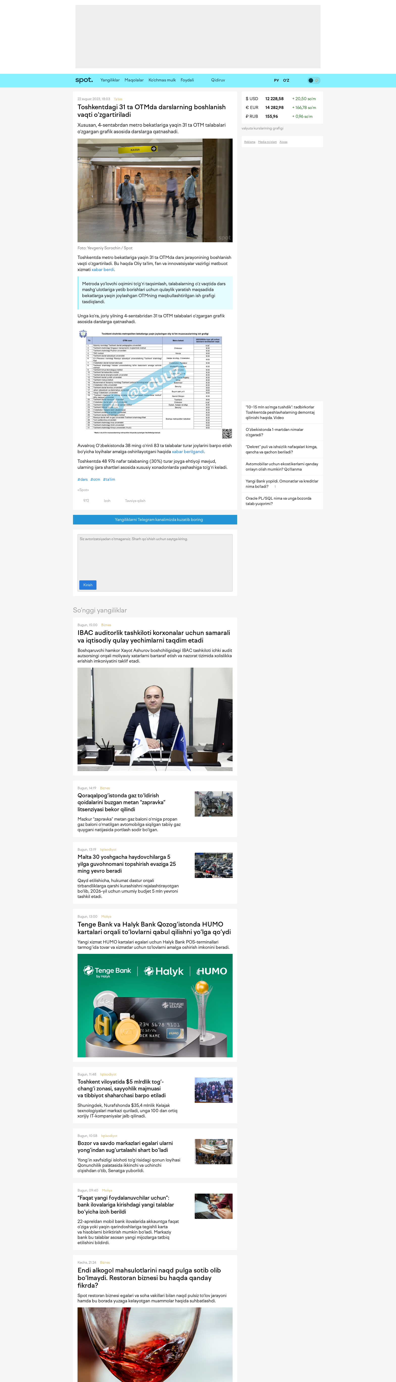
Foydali (187, 80)
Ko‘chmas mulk (162, 80)
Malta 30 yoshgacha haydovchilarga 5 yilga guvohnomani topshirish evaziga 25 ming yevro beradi (127, 864)
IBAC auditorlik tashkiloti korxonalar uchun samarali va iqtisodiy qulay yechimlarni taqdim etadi (154, 636)
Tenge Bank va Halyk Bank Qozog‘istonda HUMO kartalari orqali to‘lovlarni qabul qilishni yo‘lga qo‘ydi (154, 928)
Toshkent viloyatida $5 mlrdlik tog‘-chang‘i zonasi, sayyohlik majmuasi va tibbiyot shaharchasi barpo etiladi (122, 1089)
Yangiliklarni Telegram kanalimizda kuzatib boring (155, 519)
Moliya (106, 916)
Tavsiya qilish (132, 501)
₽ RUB (252, 116)
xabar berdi (103, 269)
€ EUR (252, 107)
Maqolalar (134, 80)
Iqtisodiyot (108, 849)
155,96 (271, 116)
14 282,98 (274, 107)
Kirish (87, 585)
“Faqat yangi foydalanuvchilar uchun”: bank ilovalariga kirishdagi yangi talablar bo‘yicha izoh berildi (126, 1205)
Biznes (106, 625)
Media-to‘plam (267, 142)
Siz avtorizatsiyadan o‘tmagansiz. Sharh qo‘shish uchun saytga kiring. (155, 556)
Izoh (104, 501)
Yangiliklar (110, 80)
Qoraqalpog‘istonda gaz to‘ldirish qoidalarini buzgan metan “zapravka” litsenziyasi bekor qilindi (121, 802)
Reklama (249, 142)
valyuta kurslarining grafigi (264, 128)
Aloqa (283, 142)
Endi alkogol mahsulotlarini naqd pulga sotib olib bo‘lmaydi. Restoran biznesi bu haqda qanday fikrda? (149, 1277)
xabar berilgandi (188, 451)
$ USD (252, 98)
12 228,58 (274, 98)
